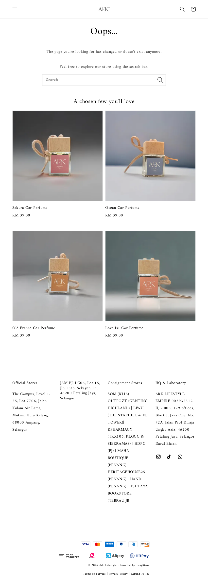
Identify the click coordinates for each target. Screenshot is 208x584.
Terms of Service (94, 574)
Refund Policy (140, 574)
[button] (14, 9)
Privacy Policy (118, 574)
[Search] (160, 79)
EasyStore (143, 565)
